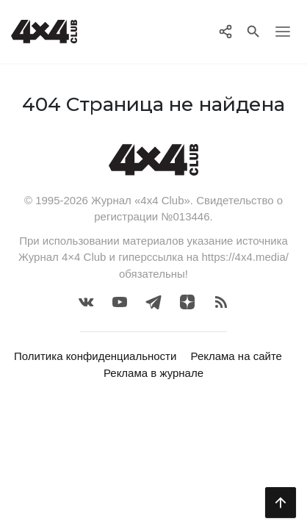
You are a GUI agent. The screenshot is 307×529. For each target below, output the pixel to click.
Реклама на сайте (236, 356)
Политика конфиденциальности (95, 356)
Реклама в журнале (153, 373)
